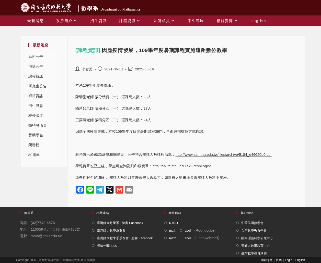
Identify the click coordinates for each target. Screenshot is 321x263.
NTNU (173, 223)
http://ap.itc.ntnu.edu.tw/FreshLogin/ (181, 166)
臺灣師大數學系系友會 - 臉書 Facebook (125, 238)
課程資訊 (35, 76)
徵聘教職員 (37, 125)
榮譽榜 (33, 145)
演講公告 (35, 66)
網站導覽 (267, 260)
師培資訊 (35, 96)
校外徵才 (35, 115)
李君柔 (87, 69)
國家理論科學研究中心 (257, 238)
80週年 (34, 155)
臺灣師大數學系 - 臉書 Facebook (120, 223)
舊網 (279, 260)
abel (188, 230)
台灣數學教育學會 (254, 230)
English (300, 260)
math (172, 230)
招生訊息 (35, 106)
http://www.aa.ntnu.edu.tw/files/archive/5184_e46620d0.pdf (223, 154)
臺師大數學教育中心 (255, 246)
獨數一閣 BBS (107, 246)
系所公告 (35, 56)
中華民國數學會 (252, 223)
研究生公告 (37, 86)
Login (288, 260)
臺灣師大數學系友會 (111, 230)
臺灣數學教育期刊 (254, 253)
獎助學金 (35, 135)
